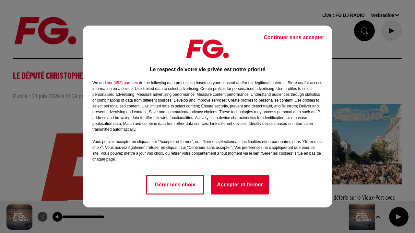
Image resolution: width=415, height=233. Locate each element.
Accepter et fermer (240, 184)
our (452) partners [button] (122, 83)
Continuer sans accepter (294, 37)
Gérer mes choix (175, 184)
